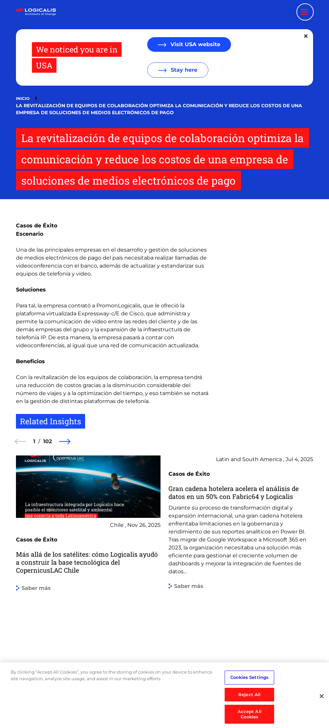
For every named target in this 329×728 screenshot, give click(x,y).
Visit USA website (194, 44)
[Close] (321, 712)
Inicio (23, 98)
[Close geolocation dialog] (306, 36)
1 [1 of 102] (34, 441)
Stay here (183, 70)
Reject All (249, 710)
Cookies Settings (249, 693)
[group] (88, 563)
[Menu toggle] (305, 12)
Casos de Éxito (36, 225)
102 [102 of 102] (47, 441)
